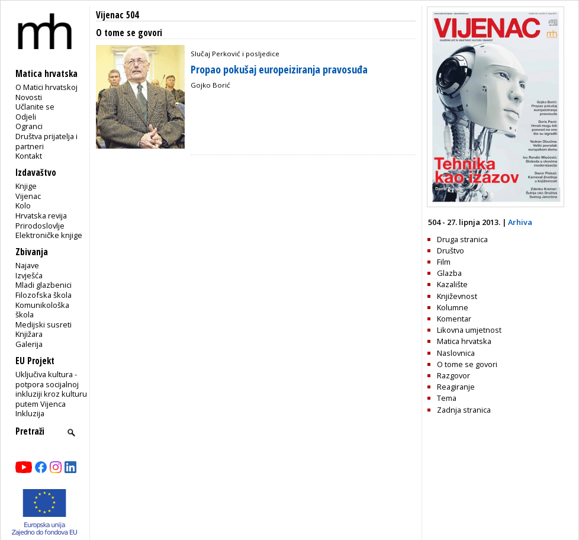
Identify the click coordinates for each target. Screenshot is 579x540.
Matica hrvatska (464, 341)
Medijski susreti (43, 324)
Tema (446, 398)
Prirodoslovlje (40, 225)
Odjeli (25, 116)
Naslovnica (456, 353)
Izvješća (29, 275)
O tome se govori (467, 364)
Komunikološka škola (42, 310)
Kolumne (452, 307)
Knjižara (29, 334)
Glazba (449, 273)
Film (444, 261)
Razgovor (453, 375)
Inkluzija (29, 413)
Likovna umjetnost (469, 329)
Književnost (457, 296)
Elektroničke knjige (48, 235)
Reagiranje (456, 386)
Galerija (29, 344)
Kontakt (28, 155)
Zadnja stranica (464, 409)
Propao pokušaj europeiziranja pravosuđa (279, 69)
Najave (27, 265)
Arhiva (520, 222)
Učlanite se (34, 106)
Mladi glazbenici (43, 284)
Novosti (28, 97)
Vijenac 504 (117, 15)
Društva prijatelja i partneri (46, 141)
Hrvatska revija (41, 215)
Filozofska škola (43, 295)
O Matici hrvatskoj (46, 87)
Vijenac (28, 196)
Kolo (23, 205)
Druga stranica (462, 239)
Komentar (454, 318)
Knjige (26, 186)
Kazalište (452, 284)
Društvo (450, 250)
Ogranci (29, 126)
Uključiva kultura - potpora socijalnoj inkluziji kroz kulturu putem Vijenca (51, 389)
